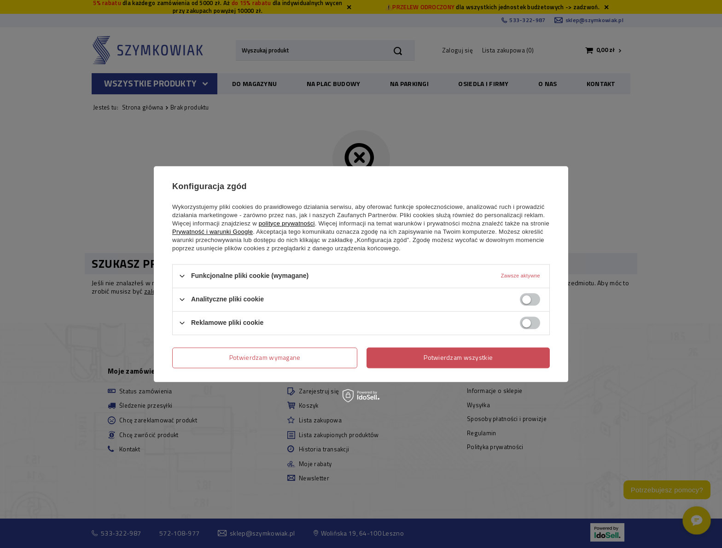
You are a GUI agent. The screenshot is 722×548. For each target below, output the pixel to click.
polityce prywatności (287, 223)
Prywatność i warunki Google (212, 231)
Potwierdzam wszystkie (458, 357)
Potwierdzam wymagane (265, 357)
